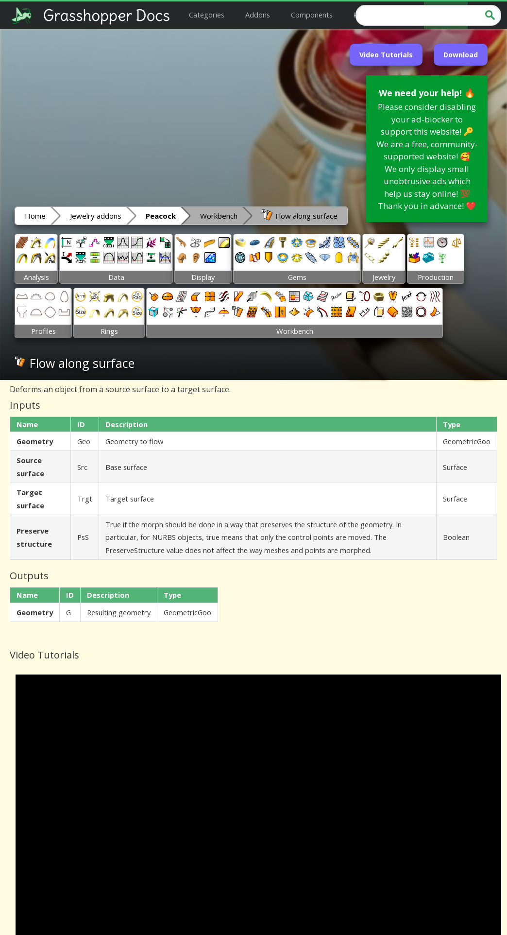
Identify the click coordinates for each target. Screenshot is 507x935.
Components (312, 14)
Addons (257, 14)
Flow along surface (300, 215)
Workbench (218, 216)
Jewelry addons (95, 216)
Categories (206, 14)
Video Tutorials (386, 54)
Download (460, 54)
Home (35, 216)
